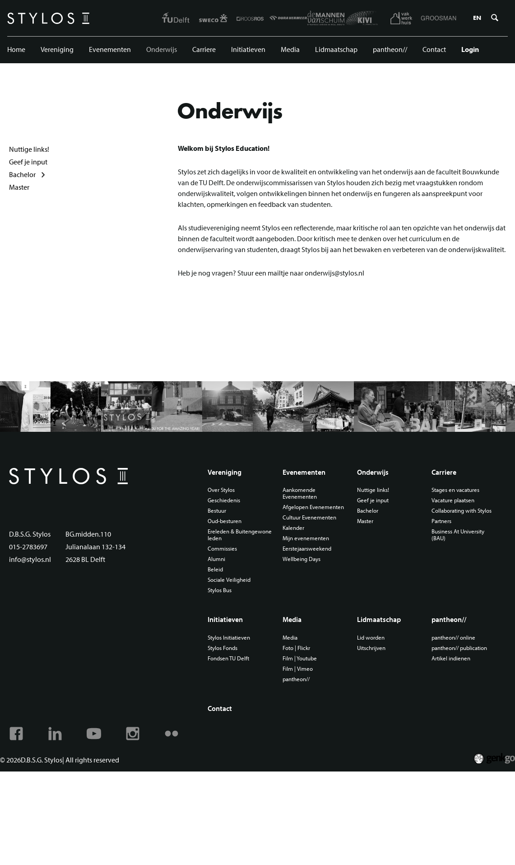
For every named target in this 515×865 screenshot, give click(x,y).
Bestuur (217, 510)
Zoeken (494, 18)
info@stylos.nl (30, 559)
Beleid (215, 569)
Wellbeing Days (301, 559)
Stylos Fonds (222, 648)
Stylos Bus (220, 590)
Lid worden (371, 637)
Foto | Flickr (296, 648)
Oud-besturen (224, 521)
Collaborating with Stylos (461, 510)
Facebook (16, 733)
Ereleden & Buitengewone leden (240, 535)
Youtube (94, 733)
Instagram (132, 733)
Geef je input (28, 161)
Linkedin (55, 733)
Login (470, 49)
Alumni (216, 559)
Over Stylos (221, 489)
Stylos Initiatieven (229, 637)
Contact (434, 49)
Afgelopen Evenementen (313, 507)
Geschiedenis (224, 500)
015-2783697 (28, 546)
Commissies (222, 548)
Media (290, 49)
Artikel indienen (450, 658)
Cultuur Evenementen (309, 517)
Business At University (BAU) (457, 535)
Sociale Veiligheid (229, 579)
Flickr (171, 733)
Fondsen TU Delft (228, 658)
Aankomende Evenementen (300, 493)
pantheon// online (453, 637)
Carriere (204, 49)
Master (19, 187)
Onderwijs (161, 49)
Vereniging (57, 49)
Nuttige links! (29, 149)
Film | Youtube (300, 658)
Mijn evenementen (306, 538)
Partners (441, 521)
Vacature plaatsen (452, 500)
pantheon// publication (459, 648)
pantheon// (390, 49)
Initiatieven (248, 49)
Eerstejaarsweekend (307, 548)
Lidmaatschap (336, 49)
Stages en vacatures (455, 489)
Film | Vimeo (298, 668)
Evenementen (110, 49)
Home (16, 49)
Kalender (293, 527)
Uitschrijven (371, 648)
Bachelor (22, 174)
